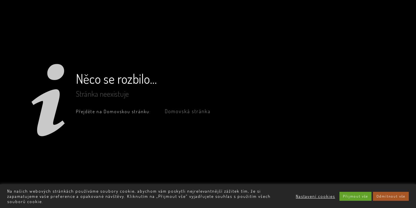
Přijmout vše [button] (355, 196)
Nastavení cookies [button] (315, 196)
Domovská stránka (188, 111)
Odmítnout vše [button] (390, 196)
